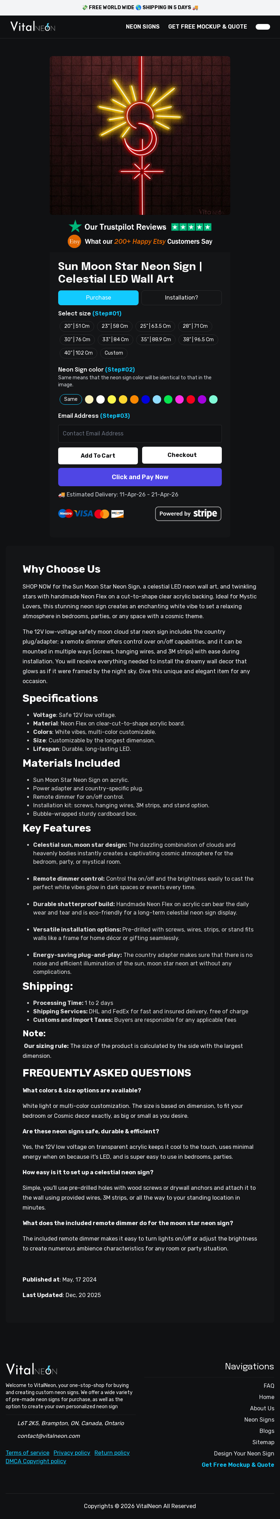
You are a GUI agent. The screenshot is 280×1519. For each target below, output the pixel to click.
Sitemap (263, 1442)
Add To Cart (98, 455)
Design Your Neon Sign (244, 1453)
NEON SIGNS (143, 26)
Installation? (181, 297)
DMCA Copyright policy (36, 1461)
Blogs (267, 1431)
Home (266, 1397)
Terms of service (27, 1452)
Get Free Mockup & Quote (238, 1464)
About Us (262, 1408)
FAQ (269, 1385)
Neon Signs (259, 1419)
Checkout (182, 455)
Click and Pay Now (140, 477)
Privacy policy (72, 1452)
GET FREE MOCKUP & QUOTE (207, 26)
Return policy (112, 1452)
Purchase (98, 297)
